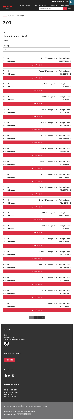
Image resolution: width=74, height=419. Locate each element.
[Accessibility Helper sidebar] (71, 2)
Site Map (24, 406)
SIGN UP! (9, 360)
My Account (8, 406)
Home (5, 16)
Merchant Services (10, 414)
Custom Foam (17, 406)
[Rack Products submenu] (45, 5)
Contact (31, 406)
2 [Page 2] (35, 317)
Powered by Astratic (40, 406)
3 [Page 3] (39, 317)
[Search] (65, 8)
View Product (37, 65)
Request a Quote (10, 396)
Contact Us (8, 394)
